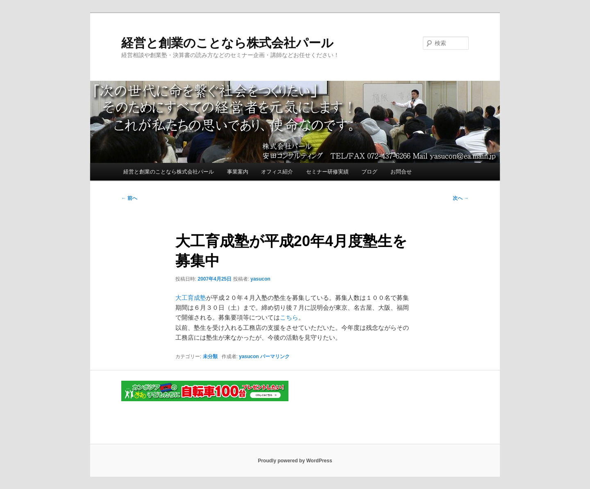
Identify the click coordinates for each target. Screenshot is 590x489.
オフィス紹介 (277, 172)
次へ (461, 198)
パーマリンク (275, 356)
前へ (129, 198)
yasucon (260, 279)
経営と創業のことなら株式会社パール (227, 43)
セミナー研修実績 (327, 172)
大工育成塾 (190, 297)
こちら (289, 317)
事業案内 (237, 172)
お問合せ (401, 172)
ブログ (369, 172)
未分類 (210, 356)
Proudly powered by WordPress (295, 461)
